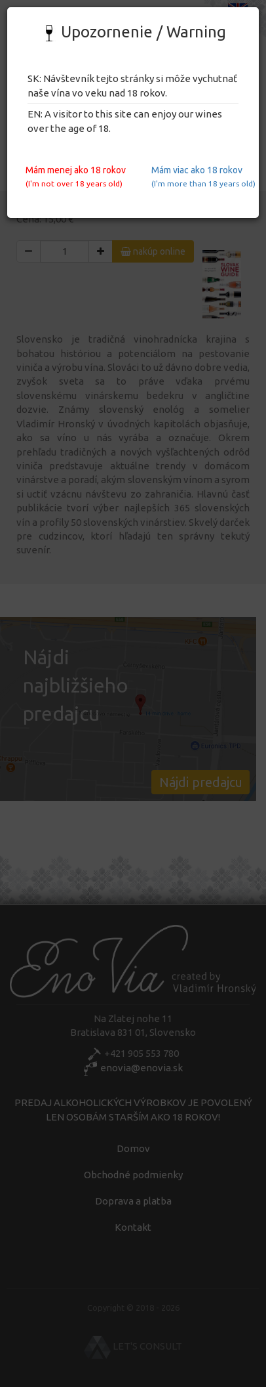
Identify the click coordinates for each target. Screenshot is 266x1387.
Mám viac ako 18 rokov (200, 176)
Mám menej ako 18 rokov (74, 176)
